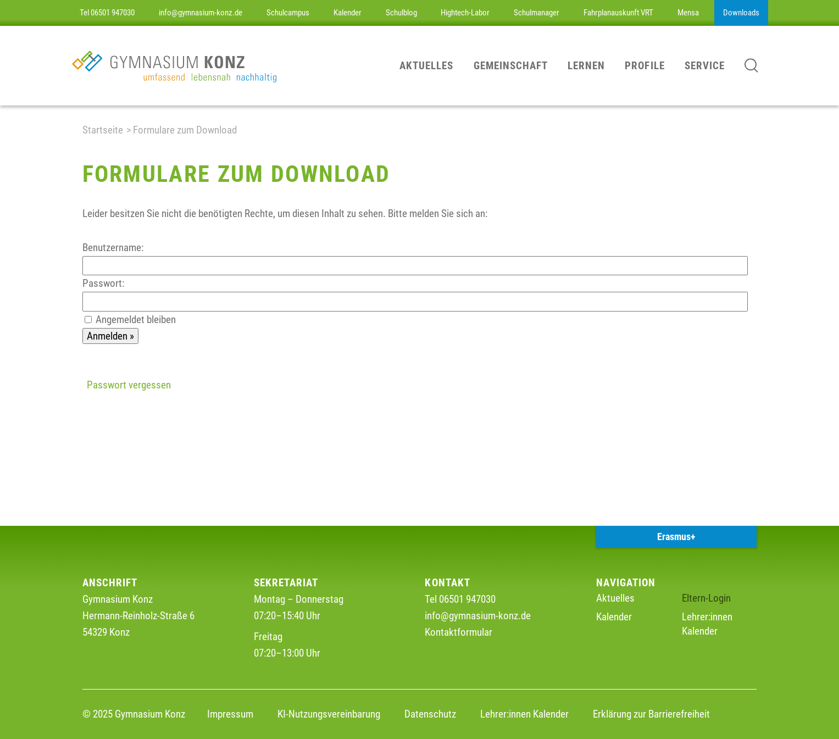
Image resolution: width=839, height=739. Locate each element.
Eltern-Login (706, 598)
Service (705, 65)
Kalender (348, 13)
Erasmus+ (676, 536)
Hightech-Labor (465, 13)
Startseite (102, 130)
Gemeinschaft (511, 65)
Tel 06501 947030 (107, 13)
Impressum (230, 714)
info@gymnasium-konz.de (200, 13)
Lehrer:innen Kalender (524, 714)
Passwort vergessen (129, 385)
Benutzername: (112, 247)
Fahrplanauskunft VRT (618, 13)
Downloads (741, 13)
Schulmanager (536, 13)
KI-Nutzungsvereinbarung (328, 714)
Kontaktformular (458, 632)
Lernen (586, 65)
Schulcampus (287, 13)
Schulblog (401, 13)
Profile (644, 65)
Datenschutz (430, 714)
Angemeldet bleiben (136, 319)
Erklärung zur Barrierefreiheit (651, 714)
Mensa (688, 13)
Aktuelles (426, 65)
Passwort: (103, 283)
